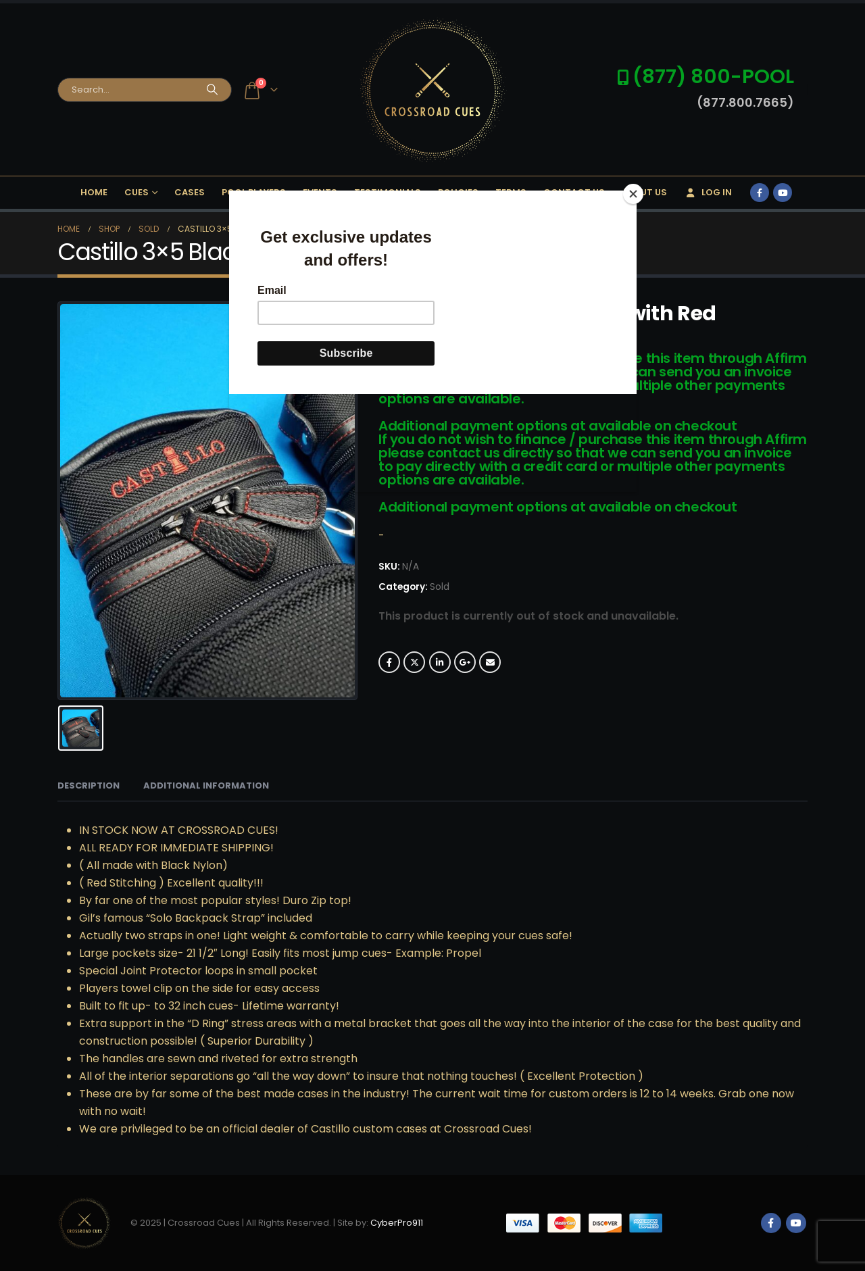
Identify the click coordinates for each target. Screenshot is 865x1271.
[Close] (633, 194)
